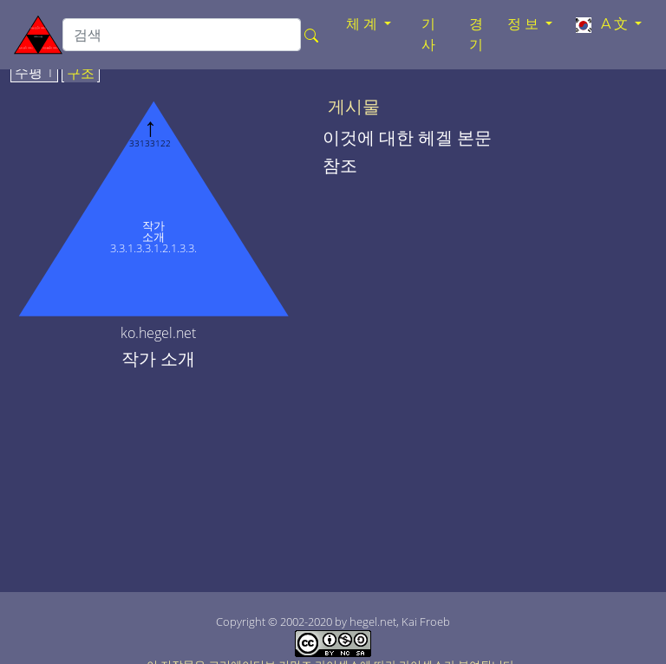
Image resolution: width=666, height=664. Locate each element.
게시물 (354, 106)
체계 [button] (363, 24)
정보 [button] (524, 24)
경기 (477, 34)
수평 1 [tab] (34, 73)
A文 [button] (602, 24)
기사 (430, 34)
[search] (181, 34)
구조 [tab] (81, 73)
